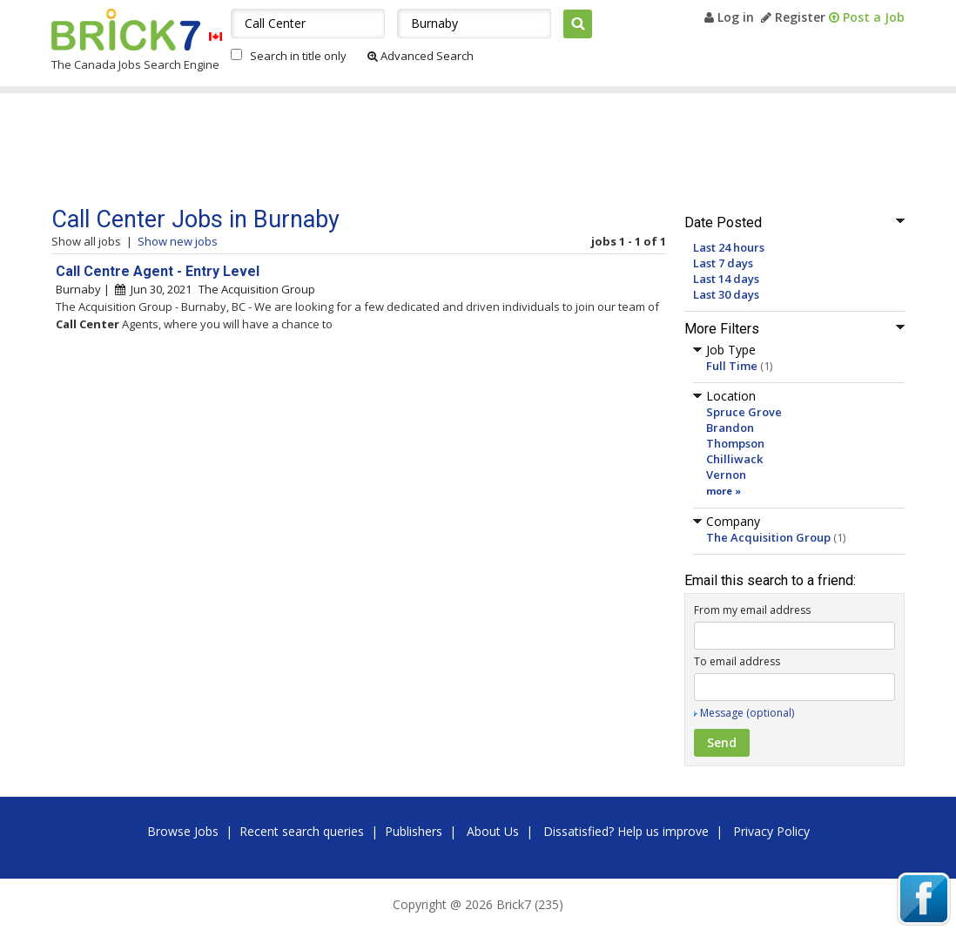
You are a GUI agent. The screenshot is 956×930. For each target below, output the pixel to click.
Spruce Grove (744, 412)
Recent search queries (301, 831)
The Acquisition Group (768, 537)
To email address (737, 661)
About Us (493, 831)
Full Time (731, 366)
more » (723, 490)
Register (793, 17)
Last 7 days (723, 263)
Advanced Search (420, 56)
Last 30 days (726, 294)
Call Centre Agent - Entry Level (157, 271)
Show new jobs (178, 241)
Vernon (726, 474)
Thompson (735, 443)
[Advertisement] (381, 150)
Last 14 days (726, 278)
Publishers (413, 831)
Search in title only (298, 56)
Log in (729, 17)
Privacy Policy (771, 831)
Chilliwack (734, 459)
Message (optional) (747, 712)
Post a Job (867, 17)
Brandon (730, 427)
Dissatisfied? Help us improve (626, 831)
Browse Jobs (183, 831)
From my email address (752, 610)
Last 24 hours (728, 247)
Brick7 (125, 30)
